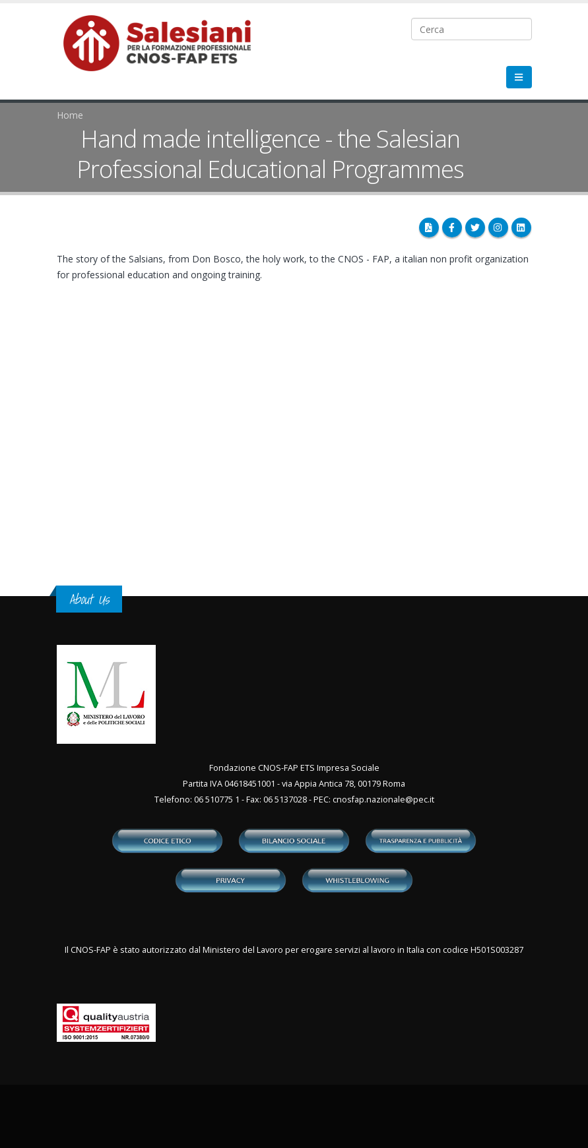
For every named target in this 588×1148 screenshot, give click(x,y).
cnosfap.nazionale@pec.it (383, 799)
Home (70, 115)
